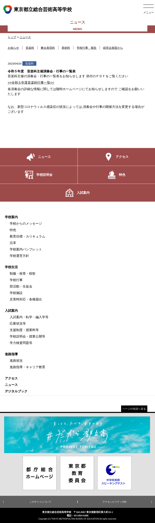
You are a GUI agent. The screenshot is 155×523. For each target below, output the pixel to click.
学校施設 (16, 293)
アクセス (11, 378)
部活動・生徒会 (21, 286)
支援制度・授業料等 (24, 330)
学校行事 (16, 280)
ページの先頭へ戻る (134, 408)
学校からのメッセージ (26, 223)
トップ (12, 37)
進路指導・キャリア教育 (27, 367)
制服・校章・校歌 (23, 273)
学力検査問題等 (21, 343)
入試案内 (11, 310)
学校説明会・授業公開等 (27, 336)
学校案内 (11, 217)
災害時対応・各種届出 (26, 299)
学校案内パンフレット (26, 249)
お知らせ (13, 47)
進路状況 (16, 360)
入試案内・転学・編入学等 (29, 317)
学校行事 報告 (86, 47)
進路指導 (11, 354)
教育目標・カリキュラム (27, 236)
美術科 (66, 47)
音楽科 (30, 47)
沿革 (13, 243)
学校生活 (11, 267)
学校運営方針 (19, 255)
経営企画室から (113, 47)
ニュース (25, 37)
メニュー (148, 12)
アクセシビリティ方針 (115, 501)
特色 (13, 230)
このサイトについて (40, 501)
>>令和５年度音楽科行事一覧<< (31, 82)
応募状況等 (18, 323)
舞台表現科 (48, 47)
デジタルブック (16, 391)
